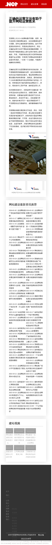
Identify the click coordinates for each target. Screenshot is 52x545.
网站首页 (24, 4)
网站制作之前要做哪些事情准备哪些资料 (34, 253)
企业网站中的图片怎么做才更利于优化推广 (34, 213)
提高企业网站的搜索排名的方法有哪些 (34, 395)
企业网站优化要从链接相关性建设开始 (34, 277)
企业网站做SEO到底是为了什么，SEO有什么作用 (17, 395)
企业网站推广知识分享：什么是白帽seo (17, 306)
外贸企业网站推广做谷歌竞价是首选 (34, 306)
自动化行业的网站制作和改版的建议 (17, 408)
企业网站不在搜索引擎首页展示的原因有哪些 (17, 357)
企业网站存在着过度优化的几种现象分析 (34, 245)
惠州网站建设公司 (37, 541)
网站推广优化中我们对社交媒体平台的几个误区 (34, 368)
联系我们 (43, 21)
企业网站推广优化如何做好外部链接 (17, 213)
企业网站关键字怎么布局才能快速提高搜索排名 (17, 261)
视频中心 (38, 12)
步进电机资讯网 (46, 541)
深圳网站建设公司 (22, 27)
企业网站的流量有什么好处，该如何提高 (17, 285)
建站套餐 (34, 4)
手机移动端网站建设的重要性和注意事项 (17, 253)
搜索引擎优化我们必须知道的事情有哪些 (34, 298)
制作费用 (28, 12)
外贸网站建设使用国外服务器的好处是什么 (34, 231)
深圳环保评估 (45, 543)
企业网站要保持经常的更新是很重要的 (17, 320)
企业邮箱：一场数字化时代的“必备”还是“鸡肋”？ (17, 226)
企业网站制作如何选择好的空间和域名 (34, 285)
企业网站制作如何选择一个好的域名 (34, 376)
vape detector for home (5, 541)
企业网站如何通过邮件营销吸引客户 (17, 277)
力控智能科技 (39, 543)
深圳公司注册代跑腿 (5, 543)
